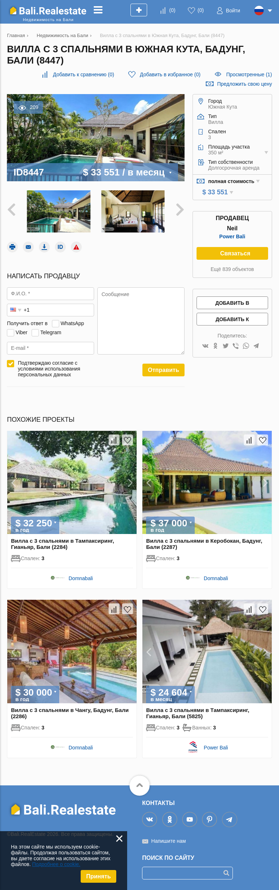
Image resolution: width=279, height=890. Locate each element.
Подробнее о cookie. (56, 864)
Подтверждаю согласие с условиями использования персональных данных (49, 368)
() (172, 10)
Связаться (235, 253)
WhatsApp (72, 323)
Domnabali (81, 578)
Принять (98, 876)
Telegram (50, 332)
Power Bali (232, 236)
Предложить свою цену (244, 84)
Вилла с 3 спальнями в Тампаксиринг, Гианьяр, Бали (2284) (62, 544)
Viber (21, 332)
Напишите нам (168, 841)
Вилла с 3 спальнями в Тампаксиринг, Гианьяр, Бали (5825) (197, 713)
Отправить (163, 370)
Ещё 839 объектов (232, 269)
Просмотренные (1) (249, 74)
